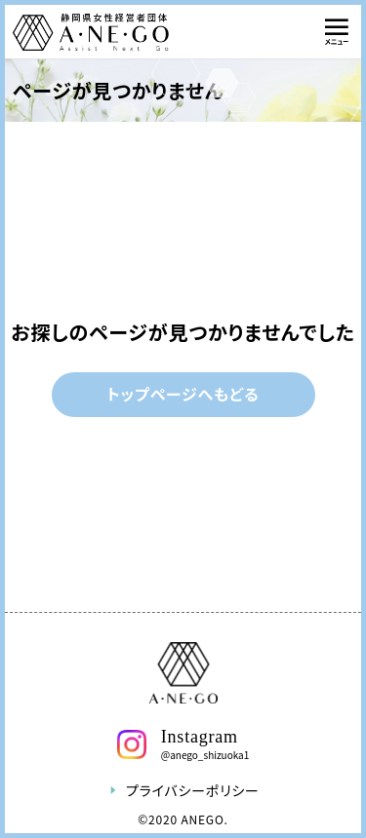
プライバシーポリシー (183, 790)
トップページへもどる (183, 393)
